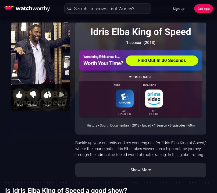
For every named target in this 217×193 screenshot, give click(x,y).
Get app (203, 9)
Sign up (178, 9)
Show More (141, 170)
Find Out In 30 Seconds (162, 60)
